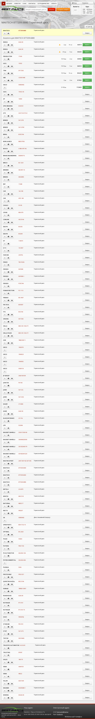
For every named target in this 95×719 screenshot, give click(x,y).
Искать (51, 9)
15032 (20, 63)
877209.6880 (22, 30)
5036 (19, 567)
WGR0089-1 (22, 688)
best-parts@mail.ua (62, 712)
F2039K (20, 425)
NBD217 (20, 503)
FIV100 (20, 383)
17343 (20, 56)
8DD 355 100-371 (23, 326)
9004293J (21, 617)
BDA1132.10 (22, 525)
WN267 (20, 510)
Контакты (32, 3)
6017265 (20, 319)
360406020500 (22, 439)
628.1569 (21, 681)
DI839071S (21, 155)
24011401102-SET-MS (24, 461)
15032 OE (21, 92)
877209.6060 (22, 475)
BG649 (20, 234)
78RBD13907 (22, 588)
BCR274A (21, 134)
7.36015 (20, 241)
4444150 (20, 666)
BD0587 (20, 305)
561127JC (21, 397)
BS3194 (20, 312)
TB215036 (21, 262)
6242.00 (20, 42)
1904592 (20, 361)
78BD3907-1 (22, 340)
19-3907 (20, 248)
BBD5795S (21, 141)
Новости (17, 3)
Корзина (85, 3)
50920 (20, 539)
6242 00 (20, 411)
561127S (21, 631)
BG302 (20, 226)
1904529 (20, 354)
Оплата (53, 3)
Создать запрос (63, 9)
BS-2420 (20, 532)
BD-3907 (20, 297)
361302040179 (22, 446)
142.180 (20, 191)
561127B (21, 120)
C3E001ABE (21, 77)
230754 (20, 255)
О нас (24, 3)
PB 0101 (20, 624)
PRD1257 (21, 574)
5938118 (20, 368)
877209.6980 (22, 482)
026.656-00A (22, 560)
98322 (20, 674)
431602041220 (22, 454)
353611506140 (22, 432)
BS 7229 (20, 163)
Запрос (87, 33)
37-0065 (20, 404)
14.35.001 (22, 645)
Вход (74, 3)
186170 (20, 659)
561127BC (21, 127)
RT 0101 (20, 603)
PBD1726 (21, 546)
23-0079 (20, 489)
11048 (20, 184)
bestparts (60, 714)
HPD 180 (21, 198)
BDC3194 (21, 581)
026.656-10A (22, 553)
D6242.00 (21, 695)
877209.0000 (22, 468)
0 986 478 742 (22, 148)
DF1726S (21, 70)
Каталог (9, 3)
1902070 (20, 347)
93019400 (21, 638)
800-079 (20, 212)
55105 (20, 205)
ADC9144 (21, 219)
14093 (20, 99)
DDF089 (20, 269)
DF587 (20, 652)
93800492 (21, 85)
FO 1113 (20, 290)
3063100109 (22, 376)
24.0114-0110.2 (22, 113)
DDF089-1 (21, 276)
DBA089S (21, 177)
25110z (20, 418)
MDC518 (20, 496)
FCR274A (21, 283)
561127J (20, 390)
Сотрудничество (43, 3)
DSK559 (20, 106)
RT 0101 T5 (21, 610)
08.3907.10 (21, 170)
